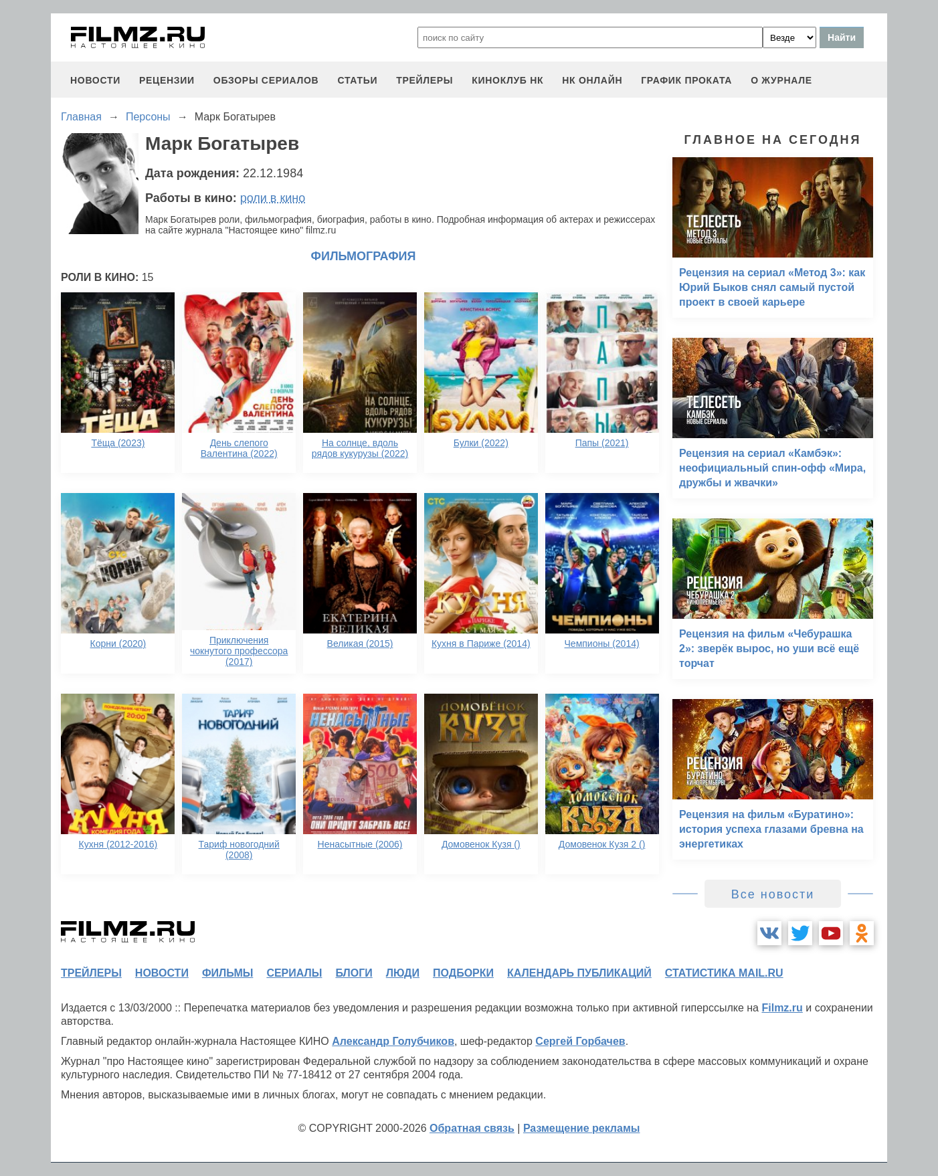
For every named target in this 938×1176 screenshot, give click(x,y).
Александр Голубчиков (393, 1041)
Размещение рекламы (581, 1128)
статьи (357, 80)
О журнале (781, 80)
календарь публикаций (579, 973)
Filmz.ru (781, 1007)
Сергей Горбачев (580, 1041)
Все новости (773, 894)
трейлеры (424, 80)
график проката (686, 80)
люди (402, 973)
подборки (463, 973)
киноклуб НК (507, 80)
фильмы (227, 973)
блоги (353, 973)
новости (95, 80)
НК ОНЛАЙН (592, 80)
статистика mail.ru (724, 973)
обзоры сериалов (266, 80)
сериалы (294, 973)
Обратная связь (472, 1128)
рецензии (167, 80)
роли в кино (273, 198)
